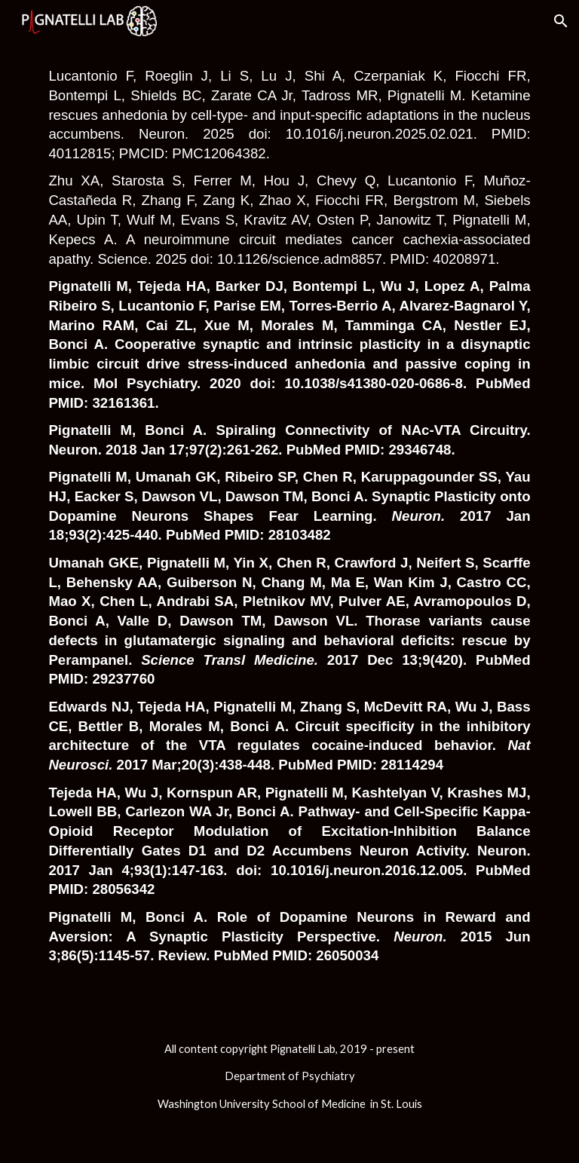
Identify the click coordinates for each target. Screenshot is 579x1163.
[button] (561, 21)
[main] (289, 526)
